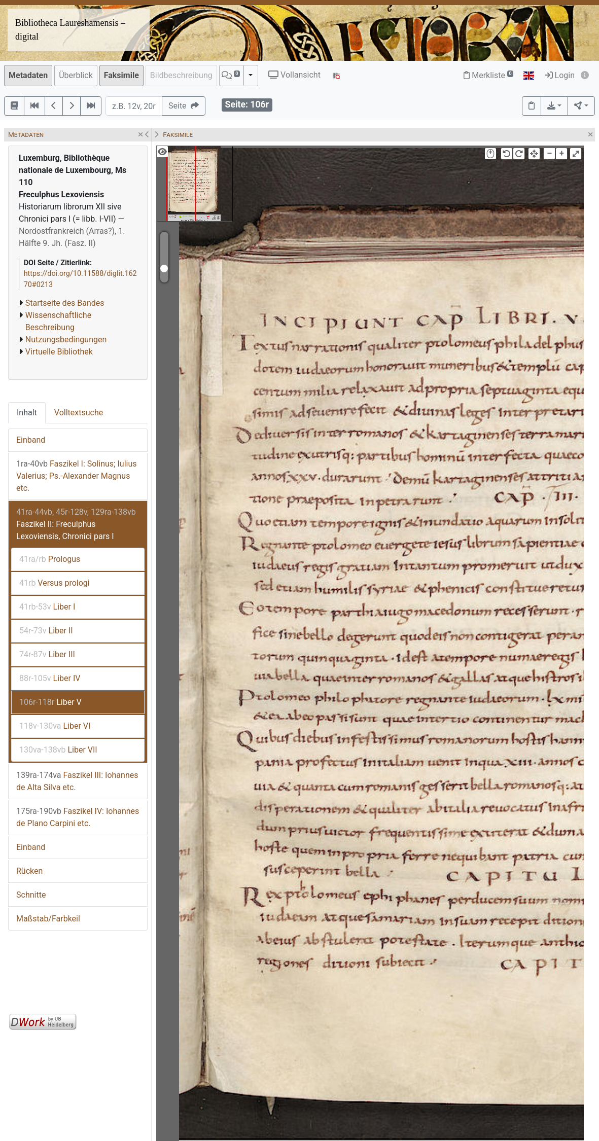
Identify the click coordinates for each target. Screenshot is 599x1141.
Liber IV (49, 678)
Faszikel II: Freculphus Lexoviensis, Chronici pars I (76, 524)
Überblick (76, 75)
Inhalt (27, 412)
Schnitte (31, 895)
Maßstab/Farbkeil (48, 918)
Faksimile (121, 75)
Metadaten (28, 75)
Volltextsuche (78, 412)
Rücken (29, 871)
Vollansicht (294, 75)
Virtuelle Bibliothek (59, 351)
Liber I (47, 607)
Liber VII (58, 750)
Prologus (49, 559)
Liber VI (54, 726)
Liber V (50, 702)
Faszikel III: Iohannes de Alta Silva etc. (77, 781)
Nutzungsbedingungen (66, 339)
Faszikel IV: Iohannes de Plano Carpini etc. (77, 817)
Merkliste (488, 75)
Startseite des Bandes (64, 303)
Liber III (47, 654)
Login (560, 75)
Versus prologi (54, 583)
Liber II (46, 630)
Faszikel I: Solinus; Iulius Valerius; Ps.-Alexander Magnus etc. (76, 476)
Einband (30, 440)
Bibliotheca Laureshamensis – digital (70, 30)
